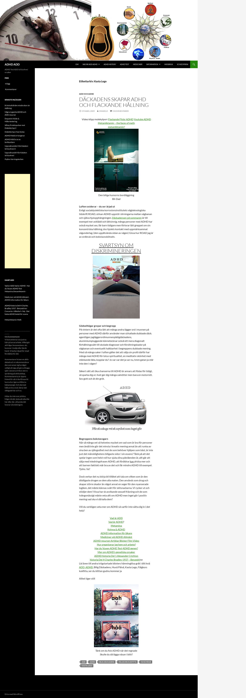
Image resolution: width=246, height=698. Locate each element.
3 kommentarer (121, 111)
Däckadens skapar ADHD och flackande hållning (114, 102)
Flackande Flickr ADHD (120, 119)
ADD (84, 662)
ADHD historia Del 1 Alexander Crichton (116, 555)
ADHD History (110, 64)
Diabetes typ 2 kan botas (14, 132)
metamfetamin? (116, 126)
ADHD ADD (12, 64)
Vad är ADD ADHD (90, 64)
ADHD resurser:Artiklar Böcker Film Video (116, 540)
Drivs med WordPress (14, 694)
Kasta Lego (87, 666)
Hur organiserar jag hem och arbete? (116, 544)
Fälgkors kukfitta (127, 662)
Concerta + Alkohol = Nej (15, 311)
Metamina (116, 525)
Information (152, 64)
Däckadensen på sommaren (127, 217)
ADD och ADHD (86, 94)
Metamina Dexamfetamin (15, 291)
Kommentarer (11, 89)
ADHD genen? (130, 548)
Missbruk (168, 64)
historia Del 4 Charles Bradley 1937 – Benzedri (115, 559)
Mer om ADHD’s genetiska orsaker (116, 552)
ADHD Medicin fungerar (15, 135)
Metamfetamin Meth (13, 320)
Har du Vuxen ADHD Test (108, 548)
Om (76, 64)
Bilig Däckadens (106, 662)
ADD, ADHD (86, 567)
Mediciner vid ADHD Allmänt (116, 536)
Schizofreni (182, 64)
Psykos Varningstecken (14, 159)
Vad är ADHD (115, 521)
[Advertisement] (17, 221)
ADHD (92, 662)
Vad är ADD (116, 518)
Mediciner (137, 64)
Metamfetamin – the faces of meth (116, 123)
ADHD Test (124, 64)
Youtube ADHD (142, 119)
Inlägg (7, 83)
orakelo (103, 111)
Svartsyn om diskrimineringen (116, 248)
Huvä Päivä (146, 662)
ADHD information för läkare (116, 533)
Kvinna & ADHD (116, 529)
